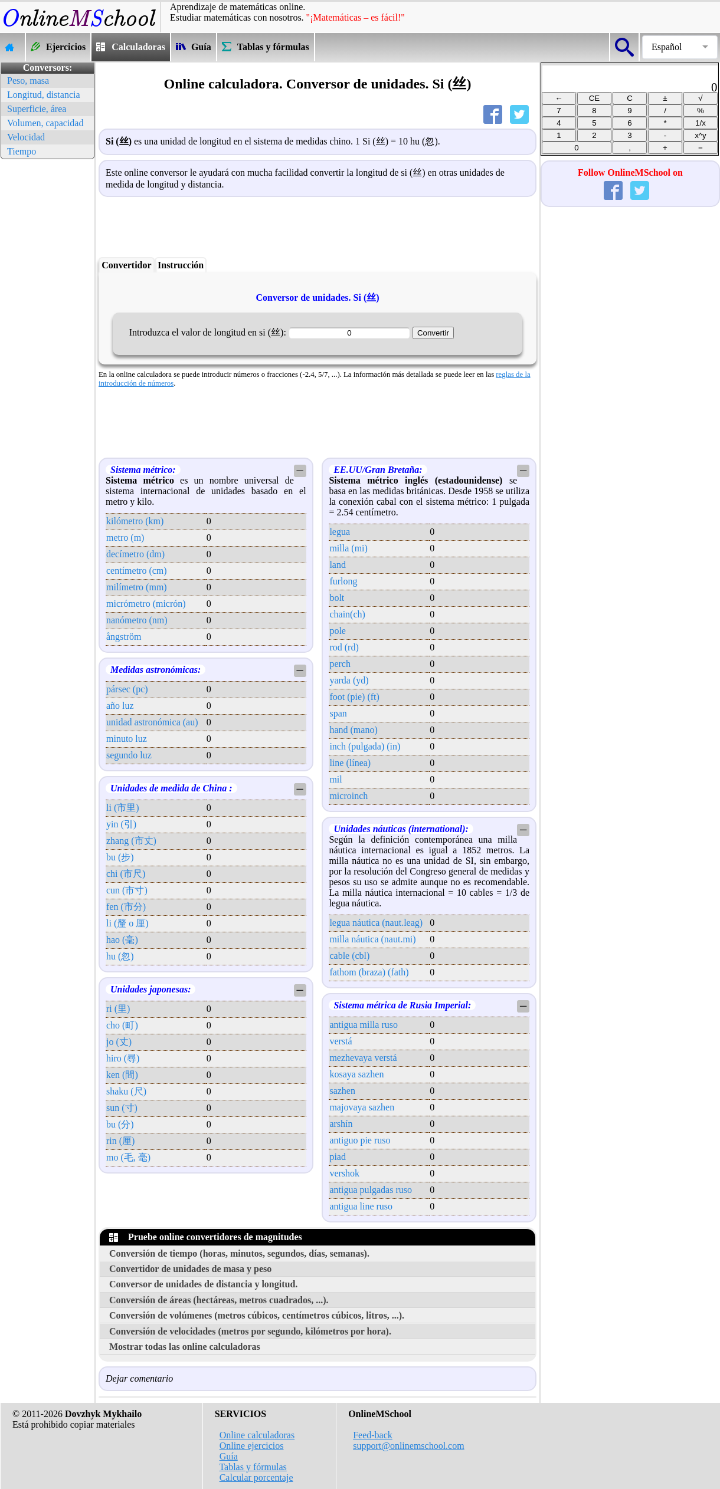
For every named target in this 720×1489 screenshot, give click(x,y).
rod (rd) (343, 647)
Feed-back (372, 1435)
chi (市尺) (125, 874)
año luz (120, 706)
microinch (348, 796)
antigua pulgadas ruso (370, 1190)
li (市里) (122, 808)
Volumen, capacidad (45, 123)
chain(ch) (347, 614)
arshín (340, 1124)
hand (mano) (353, 730)
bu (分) (120, 1124)
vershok (344, 1173)
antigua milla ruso (363, 1025)
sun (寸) (122, 1108)
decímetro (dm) (135, 554)
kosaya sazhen (356, 1074)
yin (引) (121, 824)
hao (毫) (122, 940)
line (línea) (350, 763)
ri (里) (118, 1009)
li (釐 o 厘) (127, 923)
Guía (229, 1456)
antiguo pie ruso (359, 1140)
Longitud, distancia (43, 95)
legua (339, 532)
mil (335, 779)
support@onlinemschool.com (408, 1446)
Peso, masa (28, 80)
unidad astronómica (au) (152, 722)
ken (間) (122, 1075)
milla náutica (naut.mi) (372, 939)
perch (340, 664)
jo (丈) (119, 1042)
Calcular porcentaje (256, 1477)
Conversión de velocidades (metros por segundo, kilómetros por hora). (250, 1331)
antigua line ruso (360, 1206)
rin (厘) (120, 1141)
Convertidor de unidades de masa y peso (190, 1269)
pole (337, 631)
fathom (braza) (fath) (368, 972)
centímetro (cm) (136, 571)
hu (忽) (120, 956)
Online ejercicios (252, 1446)
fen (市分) (126, 907)
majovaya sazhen (361, 1107)
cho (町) (122, 1025)
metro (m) (125, 538)
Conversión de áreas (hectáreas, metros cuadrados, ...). (219, 1300)
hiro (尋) (122, 1058)
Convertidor (126, 265)
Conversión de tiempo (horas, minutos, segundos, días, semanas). (239, 1253)
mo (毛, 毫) (128, 1157)
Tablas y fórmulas (252, 1467)
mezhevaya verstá (363, 1058)
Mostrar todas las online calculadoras (184, 1347)
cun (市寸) (127, 890)
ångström (124, 637)
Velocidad (26, 137)
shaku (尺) (126, 1091)
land (337, 565)
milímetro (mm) (136, 587)
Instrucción (181, 265)
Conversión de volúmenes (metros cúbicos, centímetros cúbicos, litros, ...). (256, 1315)
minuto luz (126, 739)
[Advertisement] (47, 339)
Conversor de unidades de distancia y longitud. (203, 1284)
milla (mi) (348, 548)
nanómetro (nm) (137, 620)
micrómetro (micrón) (146, 604)
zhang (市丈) (131, 841)
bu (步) (120, 857)
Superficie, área (36, 109)
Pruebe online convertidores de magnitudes (205, 1237)
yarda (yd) (348, 680)
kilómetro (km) (134, 521)
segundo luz (129, 755)
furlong (343, 581)
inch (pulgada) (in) (364, 746)
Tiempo (21, 151)
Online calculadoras (257, 1435)
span (337, 713)
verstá (340, 1041)
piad (337, 1157)
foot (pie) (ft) (354, 697)
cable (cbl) (349, 956)
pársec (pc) (127, 689)
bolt (336, 598)
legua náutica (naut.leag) (376, 923)
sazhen (342, 1091)
